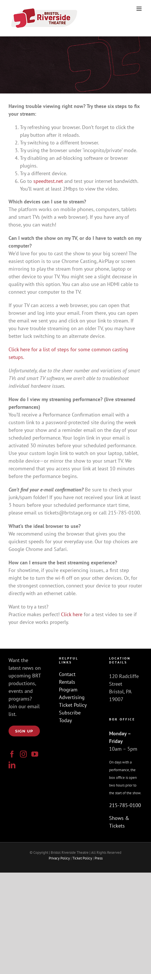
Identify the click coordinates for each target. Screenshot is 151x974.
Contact (67, 674)
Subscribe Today (70, 716)
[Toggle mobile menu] (139, 9)
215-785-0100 (125, 805)
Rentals (67, 682)
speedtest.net (48, 181)
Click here (71, 614)
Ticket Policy (73, 705)
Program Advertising (72, 693)
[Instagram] (23, 754)
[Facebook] (12, 754)
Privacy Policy (59, 858)
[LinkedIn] (12, 764)
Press (99, 858)
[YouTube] (34, 754)
